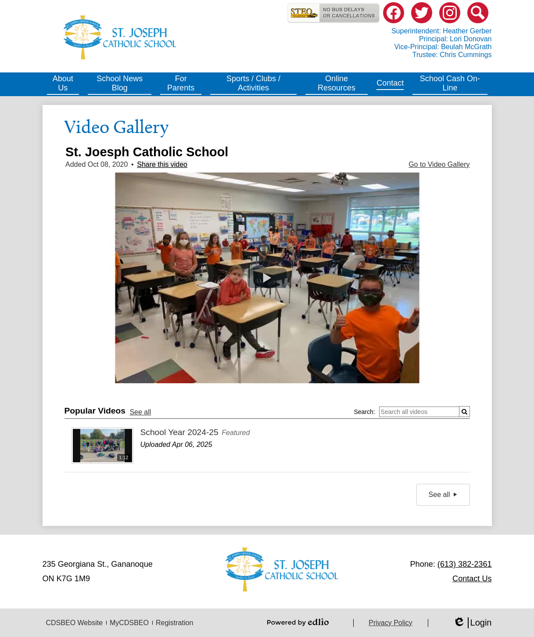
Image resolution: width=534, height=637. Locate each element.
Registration (174, 622)
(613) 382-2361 (464, 564)
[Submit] (464, 411)
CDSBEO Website (74, 622)
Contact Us (471, 578)
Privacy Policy (390, 622)
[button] (63, 84)
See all (140, 412)
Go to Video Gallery (439, 164)
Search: (364, 411)
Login (472, 622)
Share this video (162, 164)
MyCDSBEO (129, 622)
